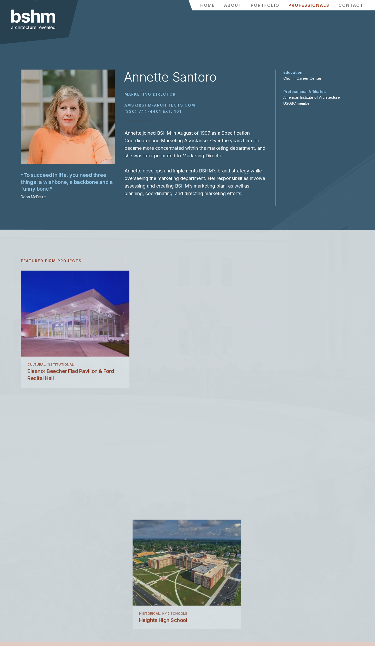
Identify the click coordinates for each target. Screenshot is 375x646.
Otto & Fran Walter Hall (279, 387)
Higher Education (269, 380)
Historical (150, 380)
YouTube (197, 606)
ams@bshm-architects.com (159, 107)
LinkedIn (197, 598)
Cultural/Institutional (50, 380)
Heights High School (164, 387)
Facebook (199, 583)
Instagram (199, 591)
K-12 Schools (175, 380)
